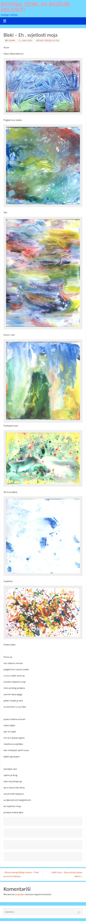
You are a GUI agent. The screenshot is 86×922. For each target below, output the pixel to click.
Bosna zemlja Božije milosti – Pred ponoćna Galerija (21, 874)
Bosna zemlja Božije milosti (35, 7)
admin (11, 40)
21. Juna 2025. (26, 40)
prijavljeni (20, 894)
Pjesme (39, 40)
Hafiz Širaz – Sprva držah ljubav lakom (66, 874)
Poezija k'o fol (51, 40)
